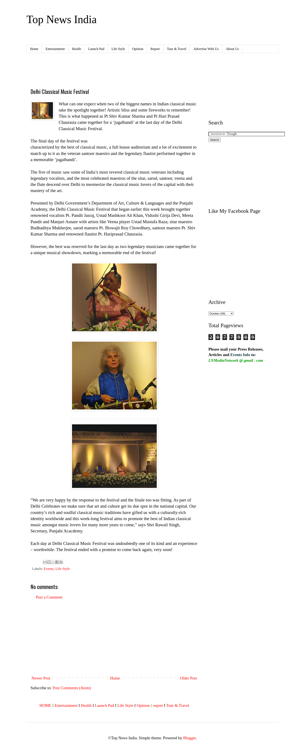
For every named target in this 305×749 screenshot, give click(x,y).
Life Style (118, 49)
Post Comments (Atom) (72, 688)
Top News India (61, 19)
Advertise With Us (206, 49)
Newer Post (41, 678)
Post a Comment (49, 597)
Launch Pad (96, 49)
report (158, 705)
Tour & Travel (176, 49)
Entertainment (55, 49)
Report (155, 49)
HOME (45, 705)
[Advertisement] (107, 69)
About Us (232, 49)
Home (34, 49)
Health (76, 49)
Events (49, 569)
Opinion (137, 49)
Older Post (188, 678)
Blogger (189, 738)
